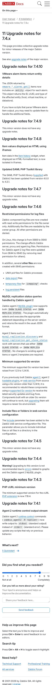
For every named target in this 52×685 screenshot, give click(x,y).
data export (11, 277)
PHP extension (9, 493)
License (16, 680)
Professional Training (39, 660)
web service (29, 377)
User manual (8, 19)
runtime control (26, 513)
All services (8, 665)
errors (28, 466)
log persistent (13, 288)
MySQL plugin (25, 305)
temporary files (13, 283)
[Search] (39, 4)
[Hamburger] (47, 4)
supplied (38, 174)
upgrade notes (19, 59)
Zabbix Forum (35, 665)
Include (10, 417)
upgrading (34, 397)
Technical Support (11, 660)
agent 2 (36, 374)
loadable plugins (10, 377)
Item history (24, 155)
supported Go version (21, 387)
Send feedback (26, 606)
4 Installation (25, 19)
